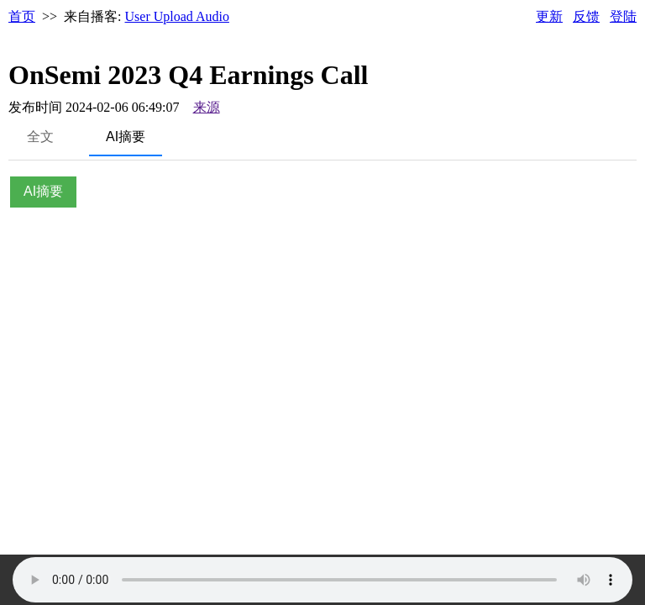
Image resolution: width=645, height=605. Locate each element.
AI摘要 (125, 136)
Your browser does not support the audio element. (322, 579)
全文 (40, 136)
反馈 (586, 16)
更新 (549, 16)
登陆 (623, 16)
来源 (206, 107)
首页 (21, 16)
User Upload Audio (177, 16)
